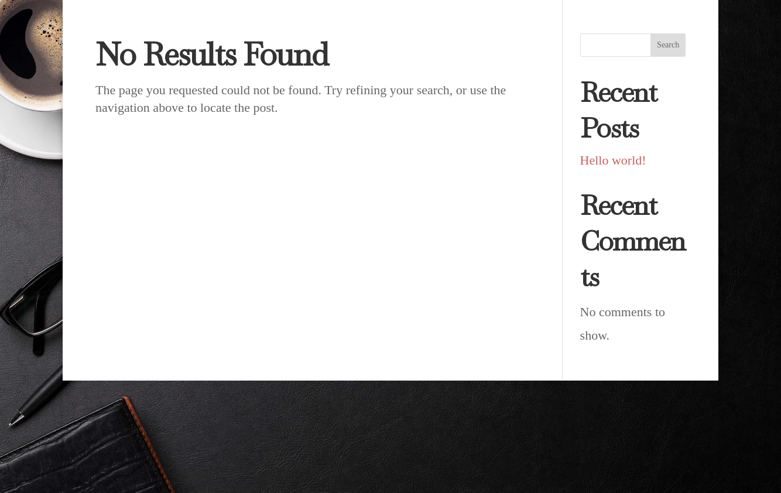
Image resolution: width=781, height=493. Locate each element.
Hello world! (613, 160)
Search (668, 44)
